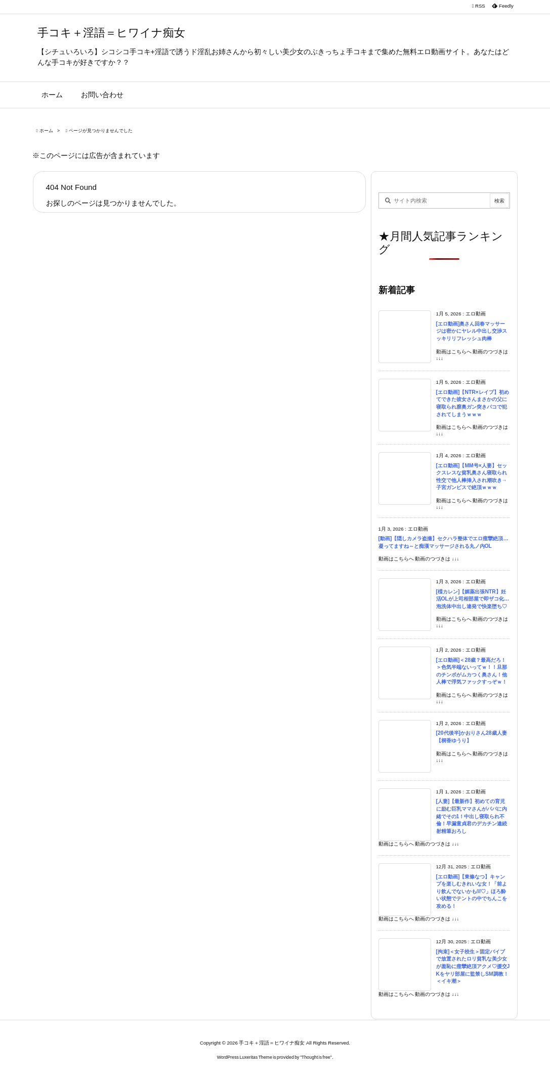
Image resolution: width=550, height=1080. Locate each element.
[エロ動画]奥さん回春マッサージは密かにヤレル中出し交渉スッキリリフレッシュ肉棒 (471, 331)
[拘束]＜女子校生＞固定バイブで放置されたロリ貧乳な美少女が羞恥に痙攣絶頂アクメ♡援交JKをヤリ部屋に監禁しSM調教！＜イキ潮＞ (473, 966)
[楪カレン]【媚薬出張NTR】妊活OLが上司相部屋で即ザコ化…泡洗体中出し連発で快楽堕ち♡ (473, 599)
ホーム (46, 130)
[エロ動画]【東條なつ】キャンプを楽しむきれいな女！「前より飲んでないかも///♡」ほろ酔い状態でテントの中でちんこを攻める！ (471, 891)
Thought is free (316, 1057)
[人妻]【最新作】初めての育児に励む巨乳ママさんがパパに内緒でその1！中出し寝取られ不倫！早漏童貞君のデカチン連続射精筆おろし (471, 815)
